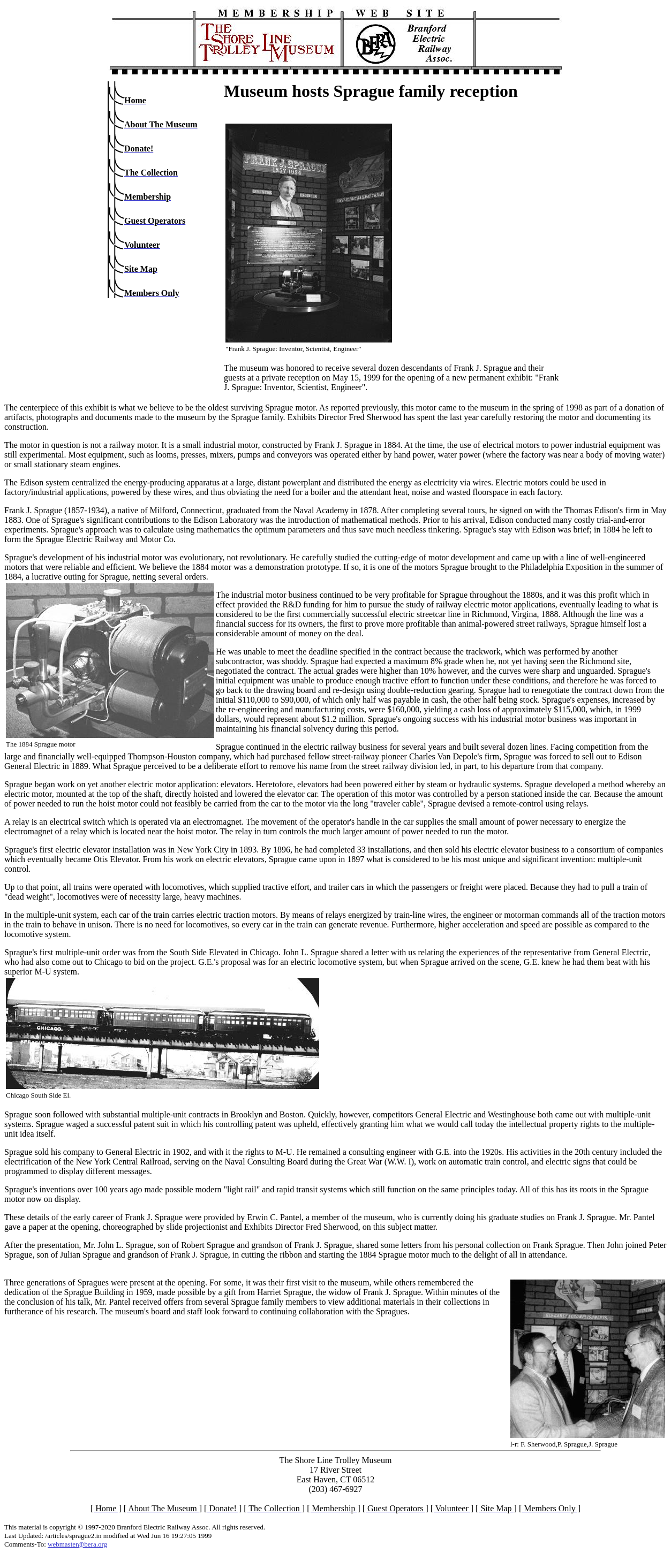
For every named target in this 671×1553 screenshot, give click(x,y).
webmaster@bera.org (77, 1544)
